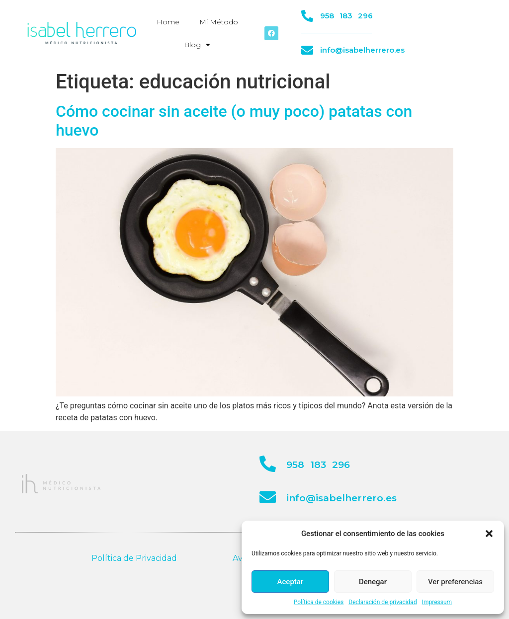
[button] (489, 534)
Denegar (373, 581)
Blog (197, 44)
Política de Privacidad (134, 558)
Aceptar (290, 581)
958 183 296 (346, 15)
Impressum (437, 602)
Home (168, 21)
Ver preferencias (455, 581)
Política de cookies (319, 602)
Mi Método (218, 21)
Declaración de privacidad (382, 602)
